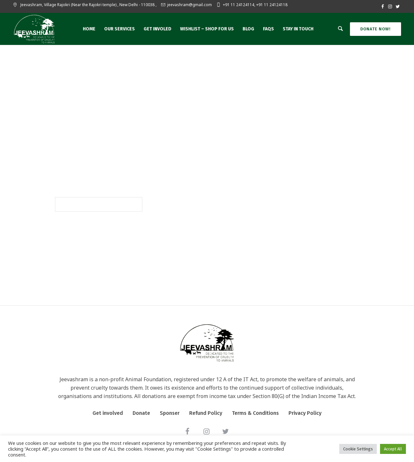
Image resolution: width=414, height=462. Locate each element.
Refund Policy (205, 413)
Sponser (170, 413)
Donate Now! (375, 28)
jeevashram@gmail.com (189, 4)
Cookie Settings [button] (358, 448)
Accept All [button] (393, 448)
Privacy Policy (305, 413)
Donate (141, 413)
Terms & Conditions (255, 413)
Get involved (108, 413)
